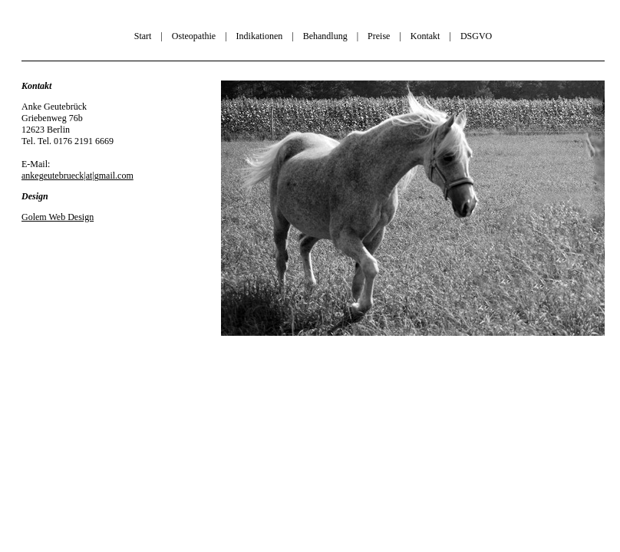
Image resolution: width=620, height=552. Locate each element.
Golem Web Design (57, 217)
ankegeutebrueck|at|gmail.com (77, 175)
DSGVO (476, 36)
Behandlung (325, 36)
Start (143, 36)
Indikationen (259, 36)
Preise (379, 36)
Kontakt (425, 36)
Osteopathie (194, 36)
